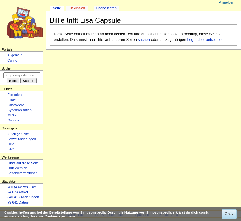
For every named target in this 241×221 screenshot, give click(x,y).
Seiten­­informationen (22, 173)
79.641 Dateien (18, 202)
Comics (13, 120)
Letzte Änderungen (21, 139)
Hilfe (10, 144)
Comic (12, 60)
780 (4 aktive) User (21, 187)
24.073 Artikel (17, 192)
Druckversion (17, 168)
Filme (11, 100)
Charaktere (15, 105)
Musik (11, 115)
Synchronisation (19, 110)
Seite (57, 8)
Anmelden (227, 2)
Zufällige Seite (18, 134)
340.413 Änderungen (23, 197)
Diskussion (77, 8)
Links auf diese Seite (23, 163)
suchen (144, 40)
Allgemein (14, 55)
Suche (6, 68)
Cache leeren (106, 8)
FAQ (10, 149)
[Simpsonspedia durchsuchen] (21, 75)
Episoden (14, 94)
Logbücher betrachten (205, 40)
